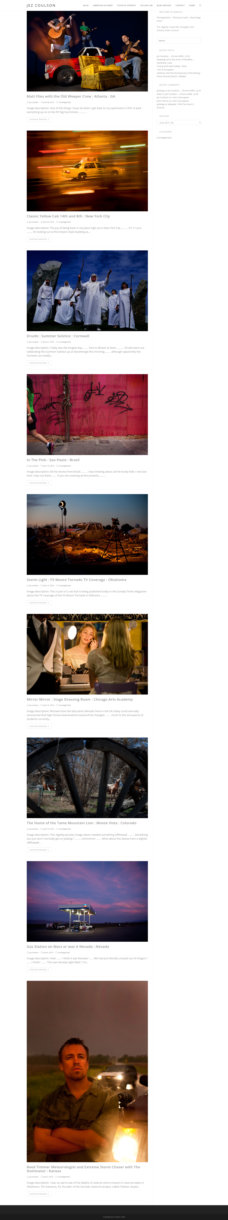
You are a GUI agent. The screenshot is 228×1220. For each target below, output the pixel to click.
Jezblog (160, 104)
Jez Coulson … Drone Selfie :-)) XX (173, 56)
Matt (159, 94)
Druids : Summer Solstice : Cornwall (58, 335)
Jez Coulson (41, 5)
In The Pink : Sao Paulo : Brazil (53, 459)
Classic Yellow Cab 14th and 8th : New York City (68, 216)
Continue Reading (39, 119)
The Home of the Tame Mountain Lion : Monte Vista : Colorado (82, 822)
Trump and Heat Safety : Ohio (172, 66)
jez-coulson (33, 102)
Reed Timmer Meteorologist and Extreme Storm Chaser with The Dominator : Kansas (83, 1169)
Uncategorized (65, 102)
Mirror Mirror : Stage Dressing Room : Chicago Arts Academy (80, 699)
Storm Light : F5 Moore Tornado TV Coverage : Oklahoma (76, 579)
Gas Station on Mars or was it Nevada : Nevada (68, 946)
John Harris (162, 100)
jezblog (160, 90)
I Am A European (165, 69)
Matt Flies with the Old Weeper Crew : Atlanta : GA (71, 96)
